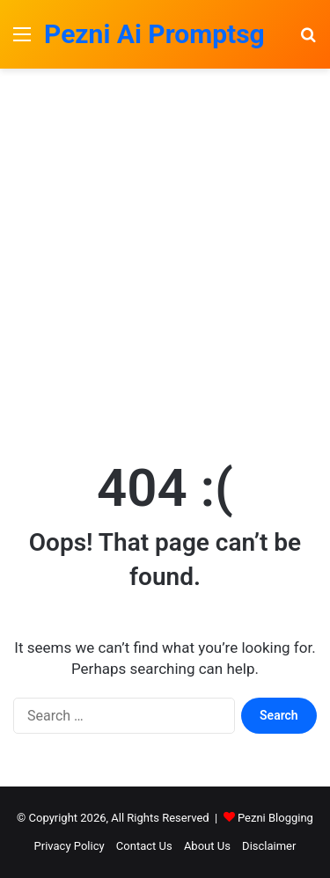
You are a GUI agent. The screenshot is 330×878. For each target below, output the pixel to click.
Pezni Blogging (275, 817)
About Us (207, 845)
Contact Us (144, 845)
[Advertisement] (165, 260)
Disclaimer (269, 845)
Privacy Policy (69, 845)
